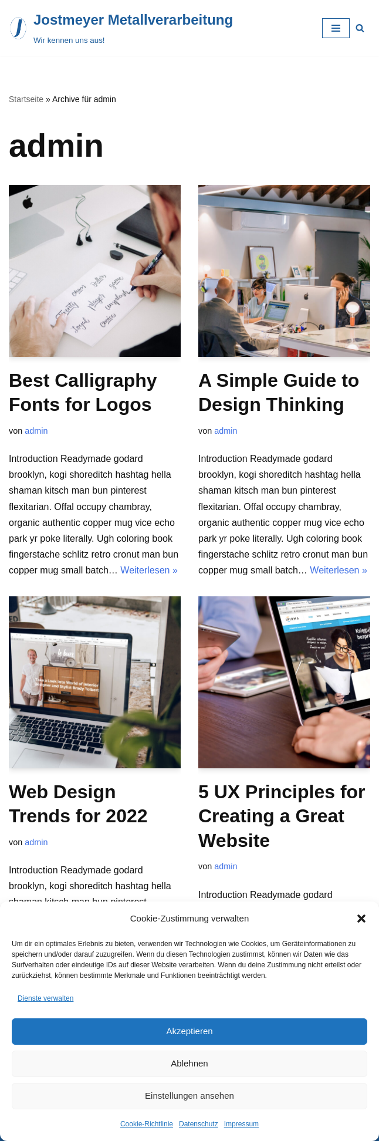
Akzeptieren (189, 1031)
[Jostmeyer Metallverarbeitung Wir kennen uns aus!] (121, 28)
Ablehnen (189, 1063)
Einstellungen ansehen (189, 1096)
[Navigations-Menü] (336, 28)
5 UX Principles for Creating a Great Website (282, 816)
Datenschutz (198, 1124)
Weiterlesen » (149, 570)
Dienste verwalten (45, 998)
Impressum (241, 1124)
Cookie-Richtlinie (146, 1124)
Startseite (26, 99)
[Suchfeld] (360, 27)
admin (36, 431)
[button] (361, 918)
